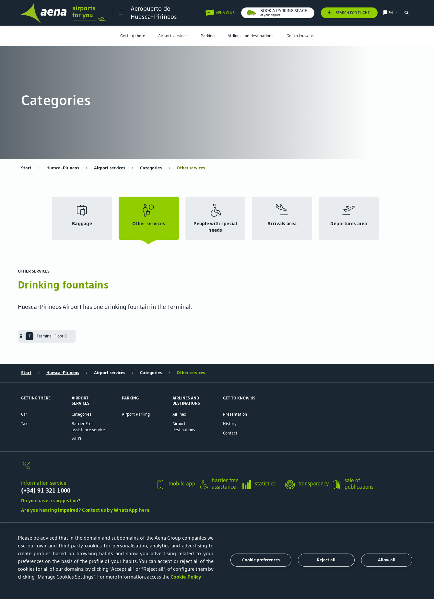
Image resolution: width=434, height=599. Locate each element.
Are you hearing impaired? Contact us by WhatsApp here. (85, 510)
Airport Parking (136, 414)
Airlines (179, 414)
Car (24, 414)
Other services (191, 168)
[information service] (85, 469)
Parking (208, 35)
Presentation (235, 414)
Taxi (25, 423)
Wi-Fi (76, 438)
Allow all (386, 560)
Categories (151, 168)
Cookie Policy (185, 577)
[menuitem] (133, 36)
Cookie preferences (261, 560)
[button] (121, 13)
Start (26, 168)
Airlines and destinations (250, 35)
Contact (230, 433)
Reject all (326, 560)
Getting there (132, 35)
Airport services (173, 35)
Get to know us (300, 35)
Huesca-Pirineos (62, 168)
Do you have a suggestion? (50, 501)
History (229, 423)
